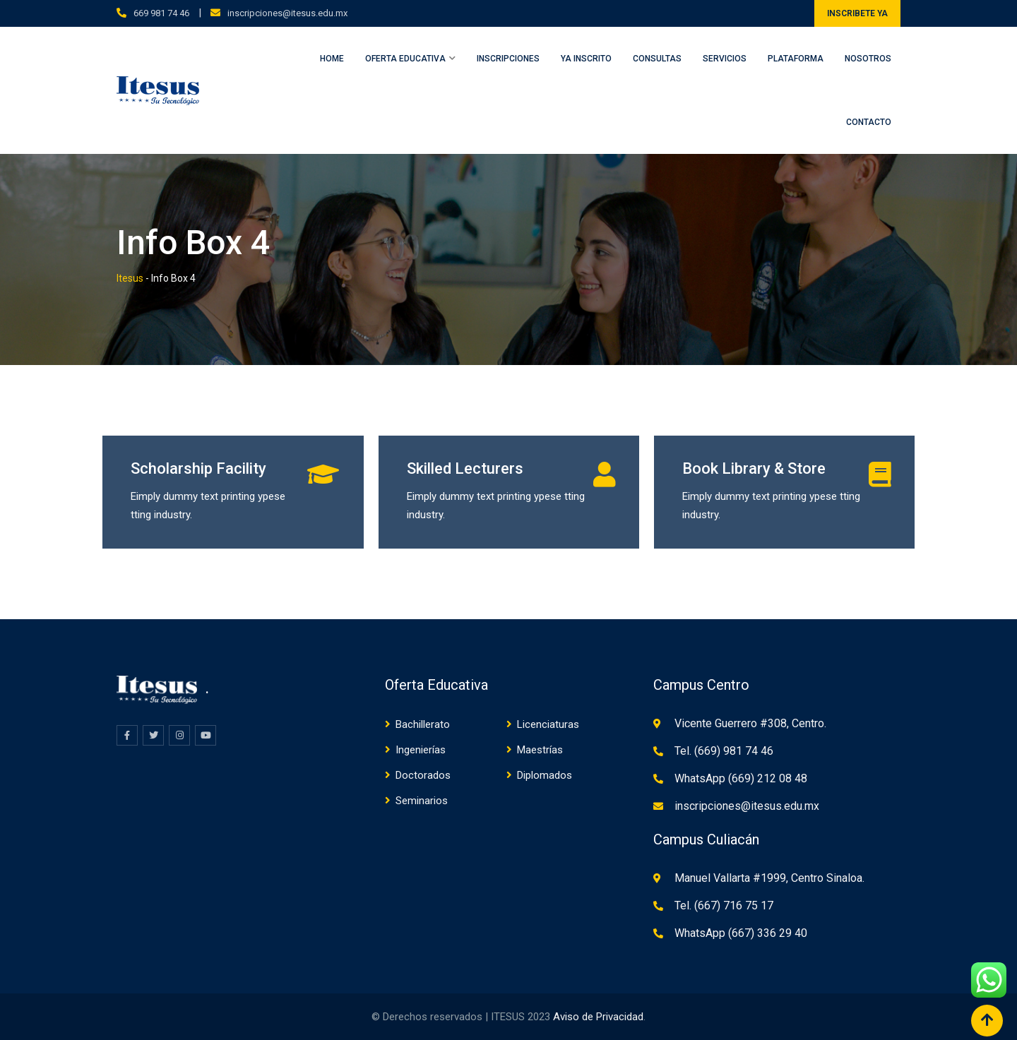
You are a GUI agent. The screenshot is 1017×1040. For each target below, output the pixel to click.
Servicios (725, 59)
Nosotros (868, 59)
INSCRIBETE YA (857, 13)
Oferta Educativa (405, 59)
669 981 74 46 (161, 13)
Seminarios (422, 800)
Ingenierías (421, 749)
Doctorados (423, 775)
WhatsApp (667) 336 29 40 (740, 933)
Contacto (868, 122)
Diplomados (544, 775)
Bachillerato (423, 724)
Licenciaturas (548, 724)
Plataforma (795, 59)
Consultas (657, 59)
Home (332, 59)
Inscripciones (508, 59)
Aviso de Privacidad (598, 1016)
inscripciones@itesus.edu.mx (287, 13)
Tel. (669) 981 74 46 (723, 751)
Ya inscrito (586, 59)
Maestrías (540, 749)
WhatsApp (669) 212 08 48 (740, 778)
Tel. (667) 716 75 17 (723, 905)
